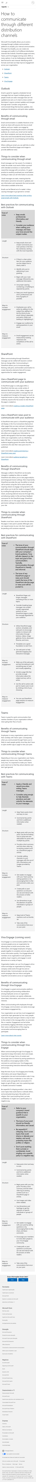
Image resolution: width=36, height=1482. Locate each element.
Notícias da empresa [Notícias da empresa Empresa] (7, 1429)
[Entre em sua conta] (33, 2)
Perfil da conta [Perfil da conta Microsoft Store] (5, 1311)
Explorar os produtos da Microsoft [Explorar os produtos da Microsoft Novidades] (10, 1299)
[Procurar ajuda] (6, 2)
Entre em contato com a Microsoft (10, 1461)
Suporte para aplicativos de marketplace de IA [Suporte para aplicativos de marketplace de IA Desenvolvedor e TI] (13, 1399)
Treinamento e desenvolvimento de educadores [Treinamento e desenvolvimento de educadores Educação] (13, 1347)
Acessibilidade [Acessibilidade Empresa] (5, 1442)
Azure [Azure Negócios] (3, 1369)
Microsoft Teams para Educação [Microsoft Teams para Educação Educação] (9, 1338)
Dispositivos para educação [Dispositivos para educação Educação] (8, 1335)
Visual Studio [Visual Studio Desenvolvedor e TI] (5, 1414)
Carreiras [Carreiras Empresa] (4, 1423)
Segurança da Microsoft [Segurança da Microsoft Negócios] (7, 1365)
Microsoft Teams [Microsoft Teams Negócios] (6, 1384)
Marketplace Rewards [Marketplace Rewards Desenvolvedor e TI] (7, 1411)
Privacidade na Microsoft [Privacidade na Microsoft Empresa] (8, 1433)
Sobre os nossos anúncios (8, 1467)
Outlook (7, 69)
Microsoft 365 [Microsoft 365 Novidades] (5, 1296)
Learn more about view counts (11, 1035)
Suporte (4, 7)
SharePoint (8, 73)
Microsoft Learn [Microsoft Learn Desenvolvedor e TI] (6, 1396)
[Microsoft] (18, 1)
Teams (6, 77)
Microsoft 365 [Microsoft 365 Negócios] (5, 1375)
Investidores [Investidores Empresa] (5, 1436)
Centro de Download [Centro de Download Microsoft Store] (7, 1314)
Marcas (20, 1464)
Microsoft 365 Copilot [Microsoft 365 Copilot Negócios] (7, 1381)
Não (23, 1280)
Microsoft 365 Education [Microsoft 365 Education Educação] (8, 1341)
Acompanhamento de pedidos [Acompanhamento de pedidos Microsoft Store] (9, 1323)
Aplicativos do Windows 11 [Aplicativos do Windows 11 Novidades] (8, 1302)
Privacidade (22, 1461)
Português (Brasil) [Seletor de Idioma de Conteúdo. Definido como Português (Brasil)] (9, 1450)
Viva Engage (8, 81)
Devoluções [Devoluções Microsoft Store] (5, 1320)
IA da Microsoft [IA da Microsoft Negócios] (5, 1362)
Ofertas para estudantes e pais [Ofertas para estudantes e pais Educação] (9, 1350)
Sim (12, 1280)
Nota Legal (15, 1464)
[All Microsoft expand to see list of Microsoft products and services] (2, 2)
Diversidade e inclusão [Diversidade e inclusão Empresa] (7, 1439)
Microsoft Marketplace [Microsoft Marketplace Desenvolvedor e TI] (7, 1405)
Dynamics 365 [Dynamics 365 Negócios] (5, 1372)
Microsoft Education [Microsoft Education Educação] (7, 1332)
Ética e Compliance (6, 1464)
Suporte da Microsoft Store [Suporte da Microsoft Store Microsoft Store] (8, 1317)
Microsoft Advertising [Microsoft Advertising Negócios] (7, 1378)
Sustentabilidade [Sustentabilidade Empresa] (6, 1445)
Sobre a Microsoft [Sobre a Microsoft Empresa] (6, 1426)
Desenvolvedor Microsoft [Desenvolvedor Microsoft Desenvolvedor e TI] (8, 1393)
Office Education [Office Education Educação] (6, 1344)
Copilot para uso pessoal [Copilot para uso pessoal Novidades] (8, 1292)
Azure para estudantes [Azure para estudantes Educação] (7, 1353)
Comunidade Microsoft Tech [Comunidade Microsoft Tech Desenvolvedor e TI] (8, 1402)
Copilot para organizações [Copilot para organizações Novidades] (8, 1289)
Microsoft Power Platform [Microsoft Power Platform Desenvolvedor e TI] (8, 1408)
